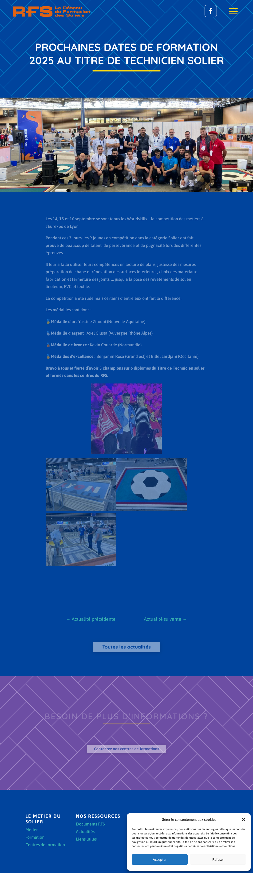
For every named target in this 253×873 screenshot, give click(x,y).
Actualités (85, 832)
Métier (31, 830)
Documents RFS (90, 824)
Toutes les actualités (126, 646)
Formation (34, 838)
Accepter (159, 859)
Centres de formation (45, 845)
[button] (243, 819)
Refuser (218, 859)
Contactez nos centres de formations (126, 749)
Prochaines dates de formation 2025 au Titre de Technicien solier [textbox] (126, 53)
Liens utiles (86, 839)
